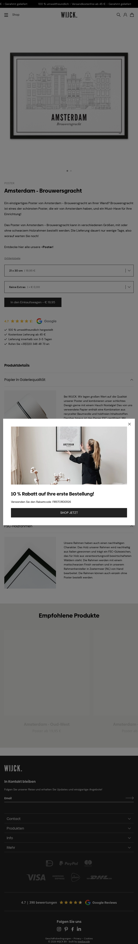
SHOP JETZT (69, 513)
